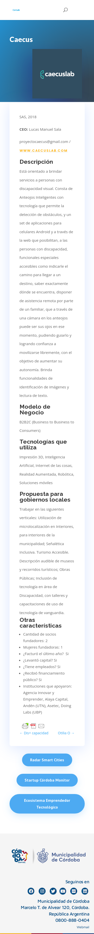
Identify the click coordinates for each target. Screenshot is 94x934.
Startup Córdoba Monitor (47, 780)
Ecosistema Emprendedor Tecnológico (47, 804)
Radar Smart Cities (47, 759)
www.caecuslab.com (44, 150)
